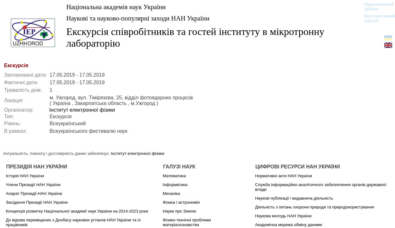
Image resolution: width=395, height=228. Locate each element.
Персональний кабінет (376, 6)
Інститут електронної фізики (82, 110)
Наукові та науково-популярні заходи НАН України (137, 18)
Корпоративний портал (376, 18)
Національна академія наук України (116, 6)
